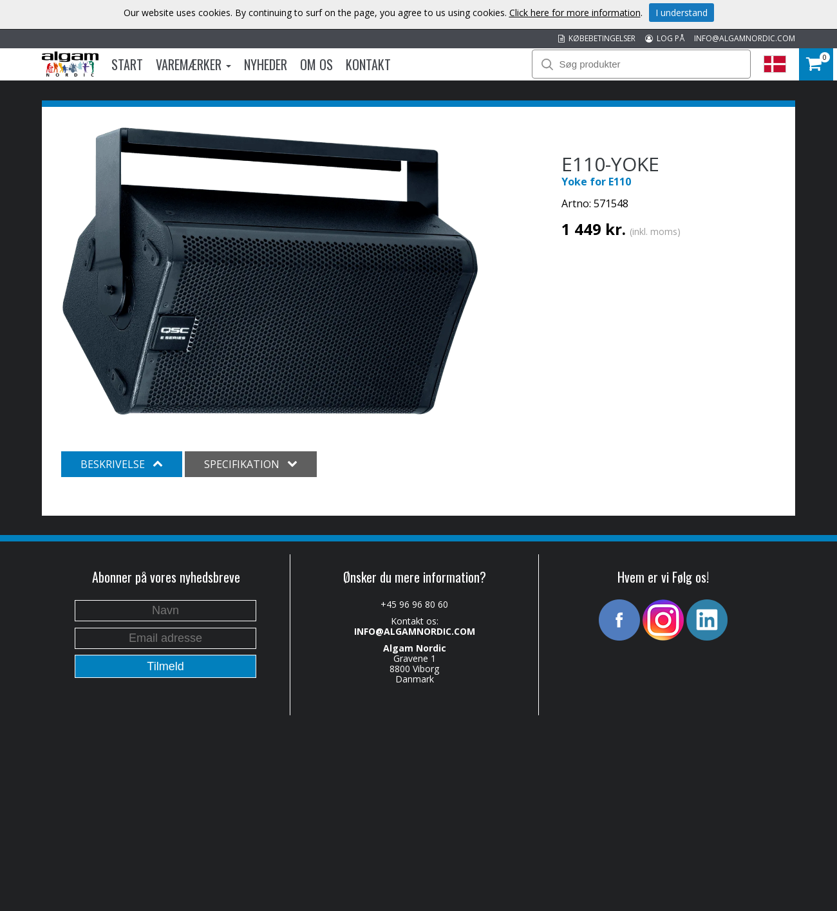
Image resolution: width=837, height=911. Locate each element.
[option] (270, 271)
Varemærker (193, 64)
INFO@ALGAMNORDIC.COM (744, 38)
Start (127, 64)
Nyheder (265, 64)
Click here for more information (575, 12)
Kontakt (368, 64)
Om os (316, 64)
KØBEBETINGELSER (596, 38)
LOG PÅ (664, 38)
